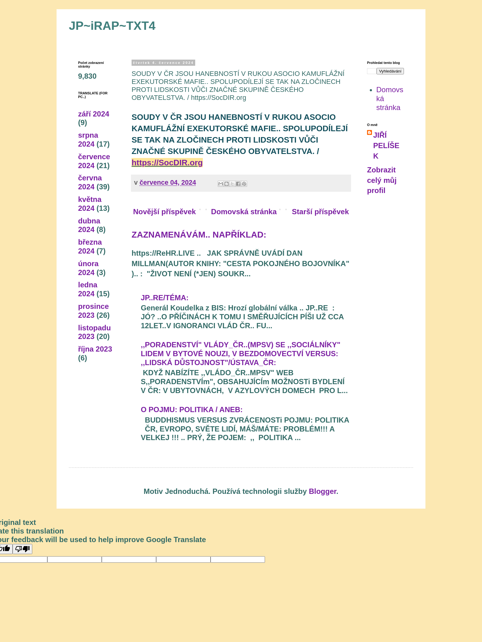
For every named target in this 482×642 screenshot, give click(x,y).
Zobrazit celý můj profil (382, 180)
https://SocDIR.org (167, 162)
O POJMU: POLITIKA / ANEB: (192, 409)
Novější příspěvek (164, 211)
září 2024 (93, 114)
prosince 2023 (93, 310)
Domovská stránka (244, 211)
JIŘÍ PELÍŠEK (386, 145)
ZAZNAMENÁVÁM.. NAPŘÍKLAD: (199, 234)
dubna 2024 (89, 225)
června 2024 (90, 182)
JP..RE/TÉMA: (165, 297)
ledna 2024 (87, 289)
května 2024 (89, 203)
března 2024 (90, 246)
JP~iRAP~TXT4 (112, 25)
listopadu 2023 (94, 332)
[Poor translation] (22, 549)
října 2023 (95, 349)
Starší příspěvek (320, 211)
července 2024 (94, 161)
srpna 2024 (88, 139)
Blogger (322, 491)
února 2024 (88, 268)
